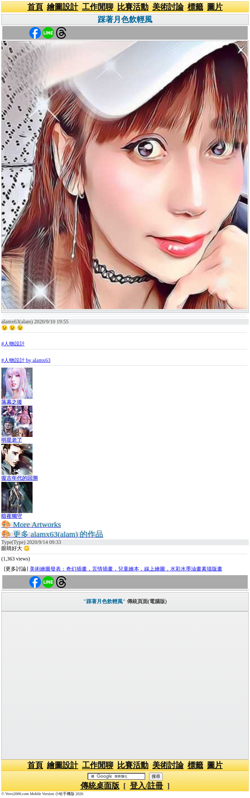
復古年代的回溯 (19, 478)
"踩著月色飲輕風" (104, 601)
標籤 (195, 7)
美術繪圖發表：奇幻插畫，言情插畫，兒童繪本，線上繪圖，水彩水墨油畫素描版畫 (126, 569)
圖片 (215, 7)
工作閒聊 (97, 7)
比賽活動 (132, 7)
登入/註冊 (146, 785)
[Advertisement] (125, 685)
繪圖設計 (62, 7)
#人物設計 (13, 343)
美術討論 (168, 7)
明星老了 (11, 440)
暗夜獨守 (11, 516)
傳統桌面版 (99, 785)
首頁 (35, 7)
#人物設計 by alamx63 (25, 360)
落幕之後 (11, 402)
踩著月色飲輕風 (125, 19)
